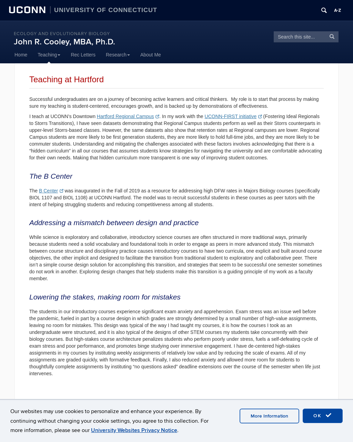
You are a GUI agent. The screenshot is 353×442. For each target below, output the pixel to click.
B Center (51, 190)
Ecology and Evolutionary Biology (62, 33)
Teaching (49, 54)
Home (20, 54)
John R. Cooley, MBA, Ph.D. (64, 42)
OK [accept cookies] (322, 415)
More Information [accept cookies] (269, 416)
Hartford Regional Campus (128, 116)
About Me (150, 54)
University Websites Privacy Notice (134, 430)
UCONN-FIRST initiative (233, 116)
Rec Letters (83, 54)
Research (118, 54)
